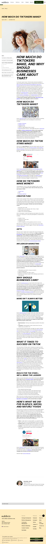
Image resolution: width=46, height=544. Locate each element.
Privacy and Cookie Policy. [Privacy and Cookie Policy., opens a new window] (14, 538)
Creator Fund (20, 191)
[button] (12, 2)
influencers (25, 93)
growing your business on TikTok (27, 291)
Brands (19, 128)
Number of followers (22, 123)
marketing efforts (34, 94)
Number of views (21, 124)
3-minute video (38, 263)
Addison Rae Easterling (23, 175)
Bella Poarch (38, 175)
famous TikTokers (33, 147)
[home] (5, 2)
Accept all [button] (36, 538)
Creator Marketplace (27, 333)
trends (25, 358)
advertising (42, 128)
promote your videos (20, 290)
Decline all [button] (36, 540)
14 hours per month (24, 92)
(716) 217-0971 (7, 523)
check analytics (19, 362)
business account (25, 282)
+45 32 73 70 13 (7, 522)
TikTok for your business (24, 94)
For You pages (32, 331)
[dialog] (23, 539)
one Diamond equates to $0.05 (35, 240)
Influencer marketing (22, 193)
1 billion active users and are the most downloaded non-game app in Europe (30, 84)
